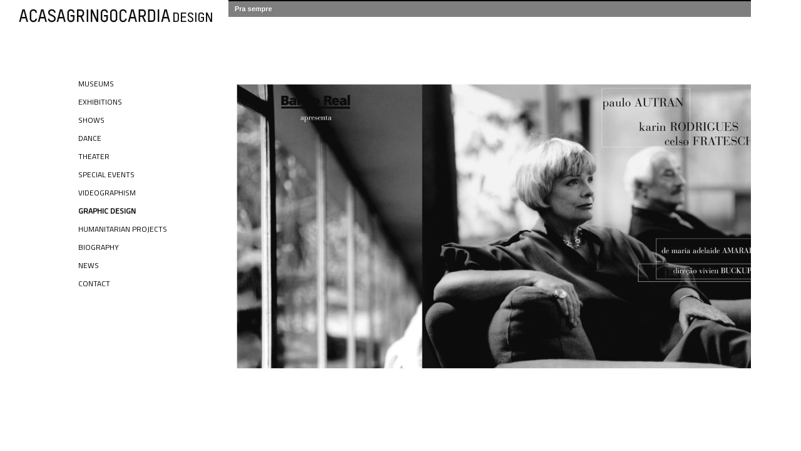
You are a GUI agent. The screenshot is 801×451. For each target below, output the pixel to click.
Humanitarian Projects (122, 229)
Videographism (107, 193)
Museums (96, 84)
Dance (89, 138)
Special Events (106, 174)
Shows (91, 120)
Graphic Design (107, 211)
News (88, 265)
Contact (94, 283)
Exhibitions (100, 102)
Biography (98, 247)
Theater (94, 156)
